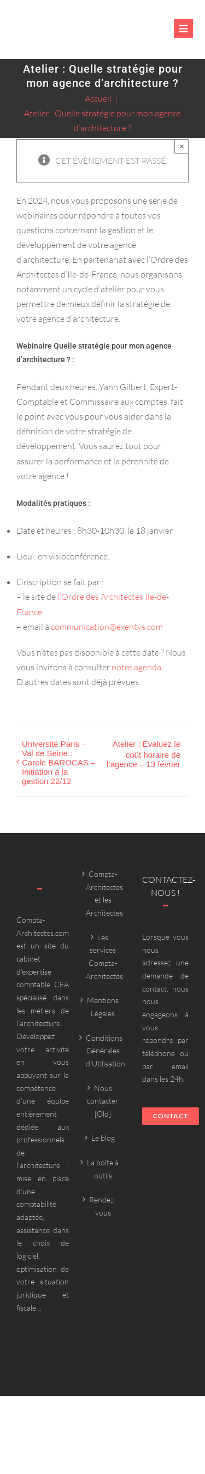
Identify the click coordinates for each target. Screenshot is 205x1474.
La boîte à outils (103, 1169)
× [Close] (181, 146)
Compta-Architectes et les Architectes (103, 893)
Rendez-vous (102, 1206)
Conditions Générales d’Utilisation (103, 1050)
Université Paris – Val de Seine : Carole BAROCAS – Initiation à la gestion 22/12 (58, 762)
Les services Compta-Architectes (103, 957)
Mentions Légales (103, 1006)
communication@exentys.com (107, 626)
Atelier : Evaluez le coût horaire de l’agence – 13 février (143, 754)
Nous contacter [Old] (103, 1100)
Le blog (103, 1137)
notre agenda (136, 667)
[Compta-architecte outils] (56, 35)
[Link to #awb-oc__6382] (183, 28)
